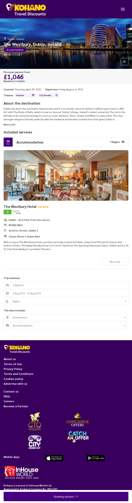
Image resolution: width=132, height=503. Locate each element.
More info (10, 124)
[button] (9, 175)
